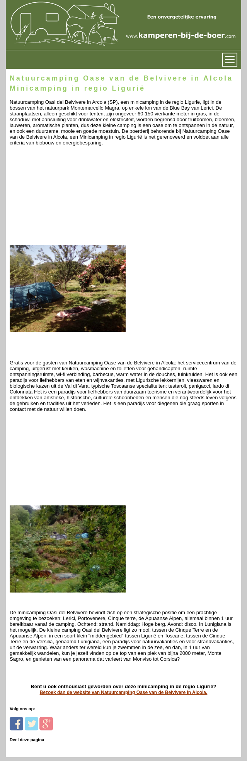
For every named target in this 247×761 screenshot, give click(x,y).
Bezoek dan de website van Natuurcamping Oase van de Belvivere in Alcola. (124, 692)
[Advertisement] (63, 200)
